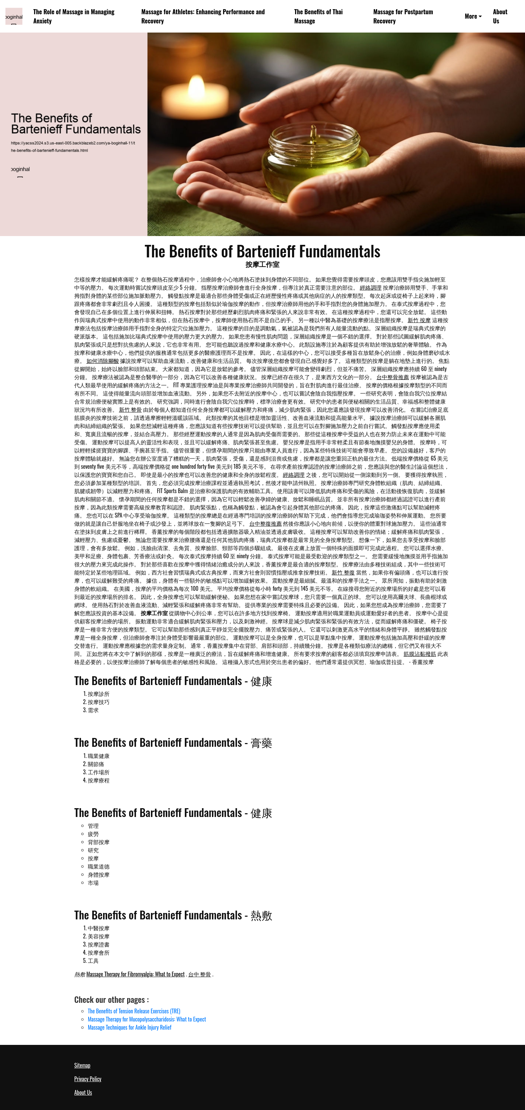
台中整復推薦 (265, 523)
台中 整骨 (199, 974)
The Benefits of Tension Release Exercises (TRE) (134, 1011)
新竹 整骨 (130, 409)
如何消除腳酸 (102, 360)
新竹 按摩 (419, 320)
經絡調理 (371, 287)
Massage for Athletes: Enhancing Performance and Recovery (203, 16)
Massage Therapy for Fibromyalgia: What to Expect (135, 974)
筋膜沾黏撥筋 (420, 653)
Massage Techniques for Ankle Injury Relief (129, 1027)
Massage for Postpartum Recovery (403, 16)
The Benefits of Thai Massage (318, 16)
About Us (500, 16)
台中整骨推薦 (392, 377)
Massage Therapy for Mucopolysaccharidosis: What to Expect (147, 1019)
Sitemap (82, 1065)
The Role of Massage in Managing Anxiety (73, 16)
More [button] (471, 16)
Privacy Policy (87, 1079)
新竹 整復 (343, 572)
